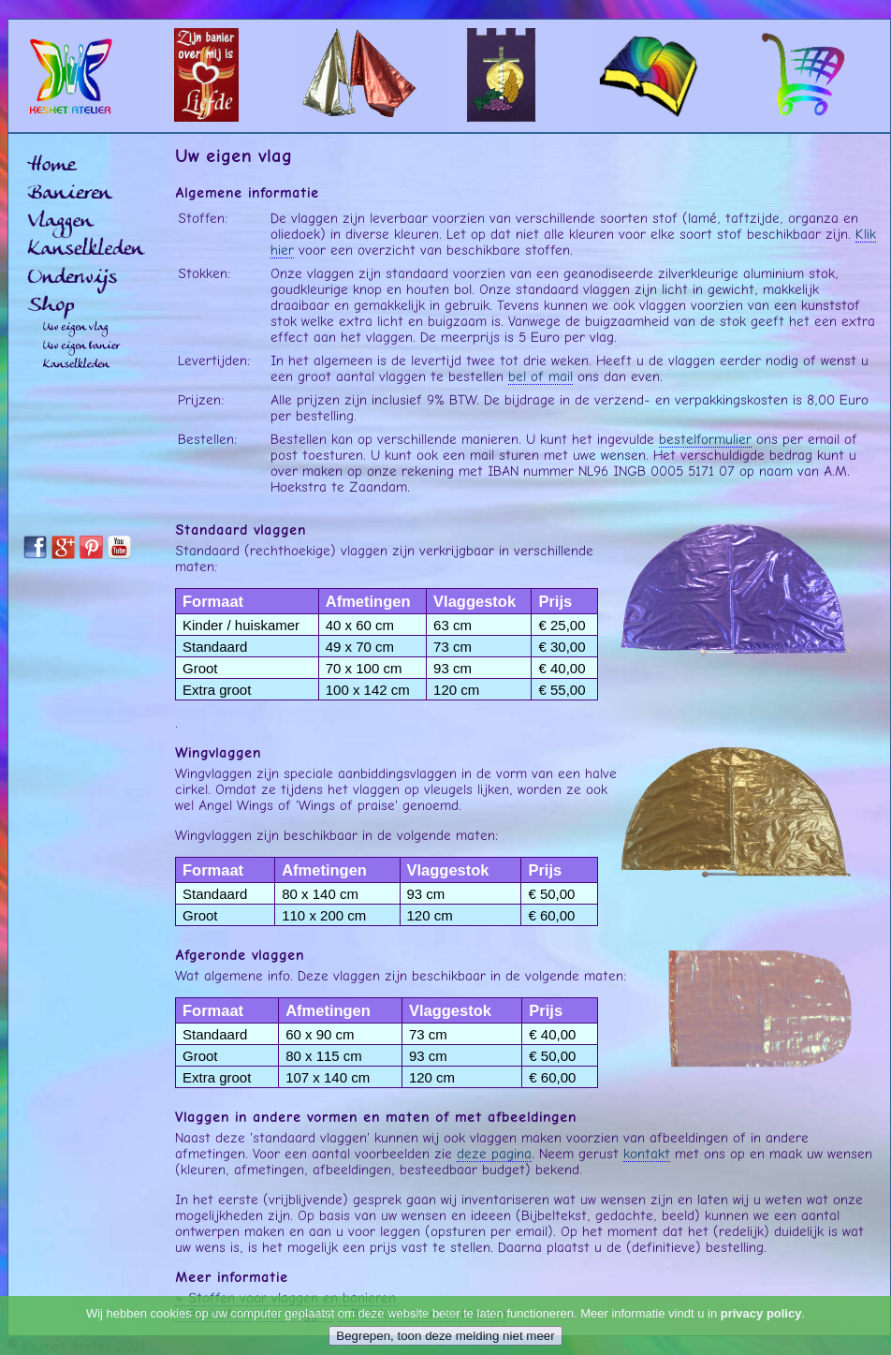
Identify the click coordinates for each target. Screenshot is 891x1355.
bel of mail (540, 376)
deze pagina (494, 1153)
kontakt (646, 1153)
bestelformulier (705, 439)
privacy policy (761, 1313)
